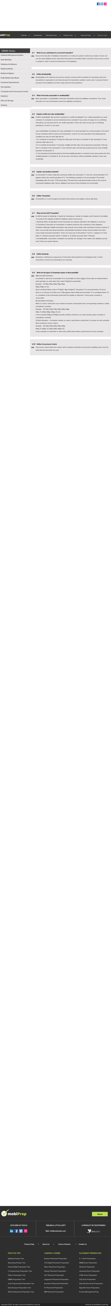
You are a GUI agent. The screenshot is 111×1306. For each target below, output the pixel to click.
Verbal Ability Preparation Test (19, 1267)
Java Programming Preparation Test (21, 1283)
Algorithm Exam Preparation (89, 1288)
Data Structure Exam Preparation (91, 1283)
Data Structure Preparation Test (19, 1288)
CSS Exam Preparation (87, 1279)
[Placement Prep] (53, 35)
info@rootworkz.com (58, 1231)
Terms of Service (64, 1244)
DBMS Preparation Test (16, 1279)
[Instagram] (105, 4)
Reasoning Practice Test (16, 1263)
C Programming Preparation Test (20, 1271)
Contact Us (83, 1244)
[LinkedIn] (11, 1231)
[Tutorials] (25, 35)
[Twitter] (101, 4)
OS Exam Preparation (87, 1267)
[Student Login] (102, 35)
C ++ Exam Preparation (87, 1258)
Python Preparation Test (16, 1275)
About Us (46, 1244)
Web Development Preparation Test (21, 1292)
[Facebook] (98, 4)
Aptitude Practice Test (16, 1258)
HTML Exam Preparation (88, 1275)
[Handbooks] (37, 35)
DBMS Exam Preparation (88, 1263)
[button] (100, 1214)
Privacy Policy (29, 1244)
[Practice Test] (70, 35)
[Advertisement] (40, 15)
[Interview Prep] (88, 35)
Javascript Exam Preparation (89, 1271)
